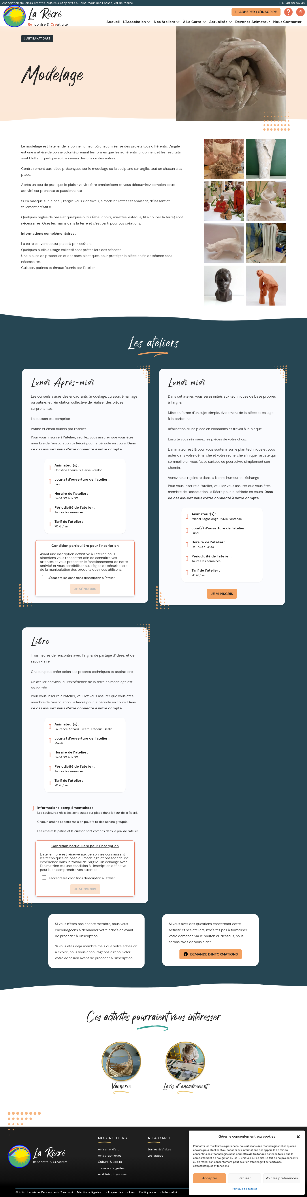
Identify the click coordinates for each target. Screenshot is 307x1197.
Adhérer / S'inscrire (255, 11)
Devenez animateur (252, 22)
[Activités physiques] (113, 1174)
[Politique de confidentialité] (158, 1192)
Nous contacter (287, 22)
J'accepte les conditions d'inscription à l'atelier (82, 578)
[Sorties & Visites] (160, 1149)
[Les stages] (156, 1156)
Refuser (245, 1178)
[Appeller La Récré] (279, 3)
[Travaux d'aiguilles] (112, 1168)
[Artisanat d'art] (109, 1149)
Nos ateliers (164, 22)
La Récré (50, 1156)
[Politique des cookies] (120, 1192)
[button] (298, 1137)
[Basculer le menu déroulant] (149, 22)
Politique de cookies (244, 1188)
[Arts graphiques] (111, 1156)
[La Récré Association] (35, 16)
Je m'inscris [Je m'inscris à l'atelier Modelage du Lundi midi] (222, 593)
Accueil (113, 22)
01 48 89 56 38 (293, 3)
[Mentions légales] (89, 1192)
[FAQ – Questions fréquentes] (288, 15)
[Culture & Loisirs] (111, 1162)
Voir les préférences (282, 1178)
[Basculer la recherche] (300, 12)
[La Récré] (19, 1156)
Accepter (209, 1178)
